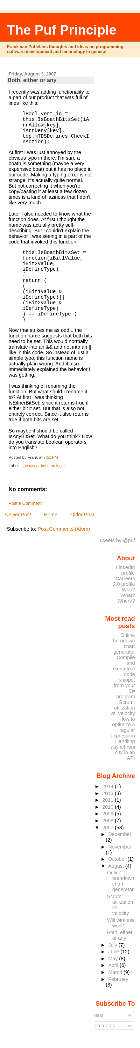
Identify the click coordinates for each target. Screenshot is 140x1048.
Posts (94, 1015)
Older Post (82, 514)
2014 (108, 786)
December (119, 834)
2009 (108, 813)
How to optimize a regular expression (123, 727)
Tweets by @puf (117, 540)
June (114, 951)
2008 (108, 820)
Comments (100, 1025)
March (116, 972)
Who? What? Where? (126, 595)
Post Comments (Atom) (63, 529)
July (113, 945)
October (117, 859)
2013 (108, 793)
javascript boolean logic (44, 466)
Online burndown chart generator (124, 643)
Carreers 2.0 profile (124, 581)
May (113, 958)
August (116, 866)
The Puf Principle (62, 29)
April (114, 965)
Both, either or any (31, 80)
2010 (108, 807)
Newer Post (18, 514)
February (118, 979)
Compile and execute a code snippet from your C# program (124, 677)
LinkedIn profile (125, 570)
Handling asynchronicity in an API (123, 749)
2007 (108, 827)
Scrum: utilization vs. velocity (122, 707)
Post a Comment (24, 503)
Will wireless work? (121, 923)
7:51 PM (50, 457)
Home (50, 514)
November (119, 847)
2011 (108, 800)
